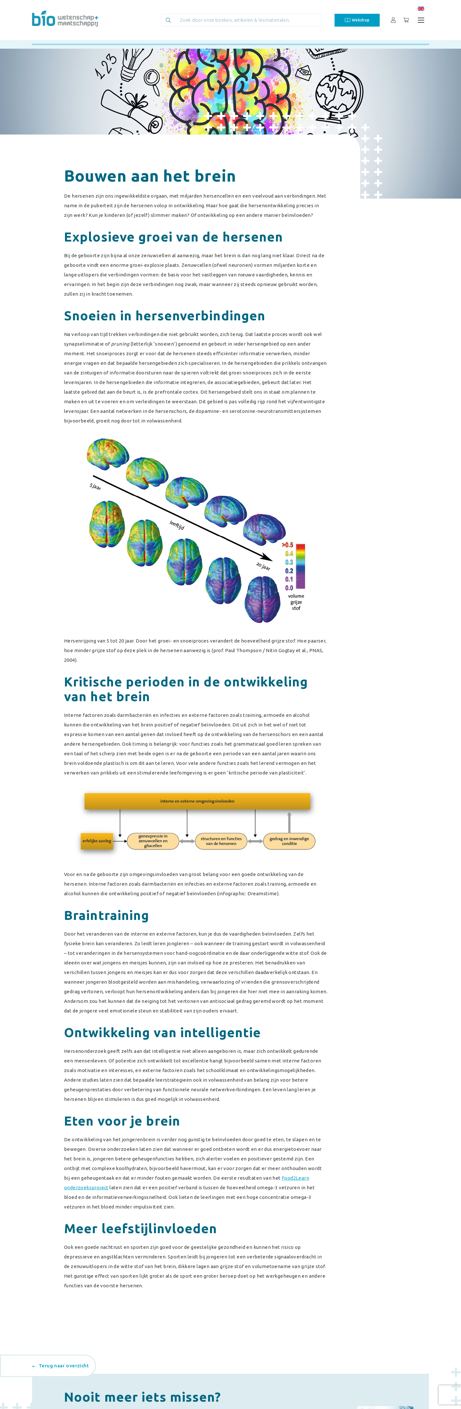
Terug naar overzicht (60, 1366)
